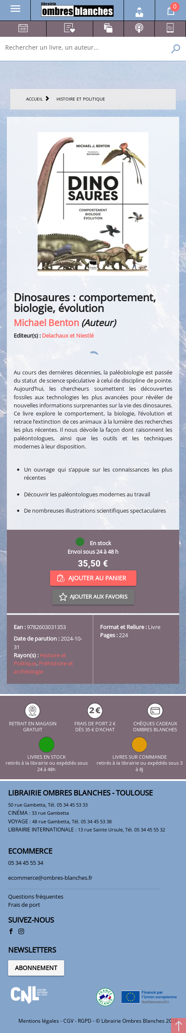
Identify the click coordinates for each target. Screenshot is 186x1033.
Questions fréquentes (35, 896)
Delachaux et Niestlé (68, 335)
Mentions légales (38, 1020)
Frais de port (24, 904)
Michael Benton (46, 322)
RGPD (85, 1020)
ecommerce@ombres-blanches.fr (50, 878)
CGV (68, 1020)
